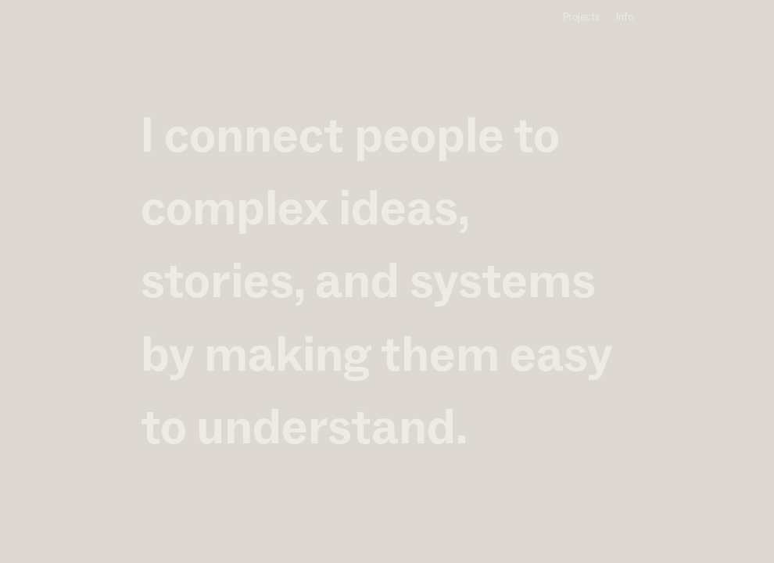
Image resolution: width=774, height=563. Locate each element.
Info (624, 17)
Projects (581, 17)
